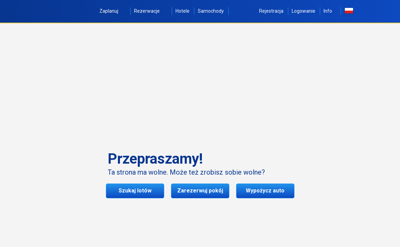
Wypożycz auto (265, 190)
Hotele (182, 11)
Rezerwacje (150, 11)
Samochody (211, 11)
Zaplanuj (112, 11)
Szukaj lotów (135, 190)
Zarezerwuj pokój (200, 190)
